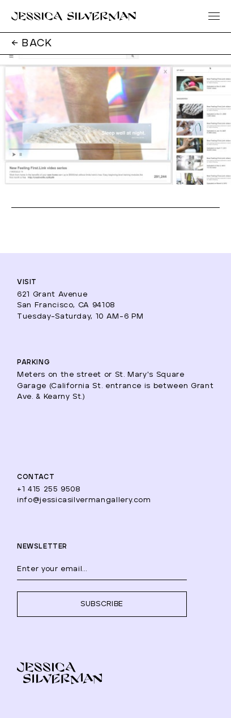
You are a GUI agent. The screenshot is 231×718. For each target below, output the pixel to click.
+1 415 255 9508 (49, 489)
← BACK (32, 43)
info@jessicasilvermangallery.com (84, 500)
